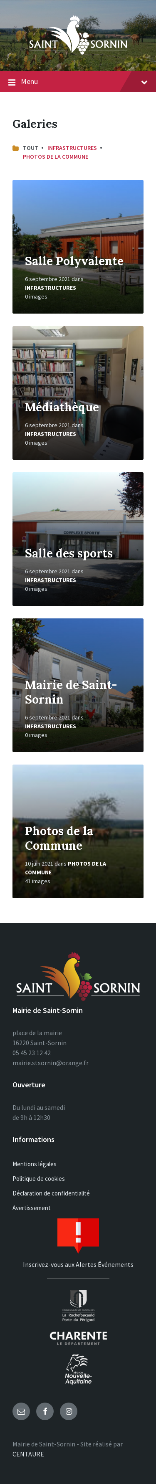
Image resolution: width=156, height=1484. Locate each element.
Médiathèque (62, 407)
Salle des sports (69, 553)
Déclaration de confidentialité (51, 1193)
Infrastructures (72, 148)
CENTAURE (28, 1454)
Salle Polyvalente (74, 260)
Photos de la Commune (55, 156)
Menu (78, 81)
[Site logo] (78, 55)
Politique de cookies (38, 1179)
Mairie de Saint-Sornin (71, 692)
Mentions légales (34, 1164)
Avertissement (31, 1208)
